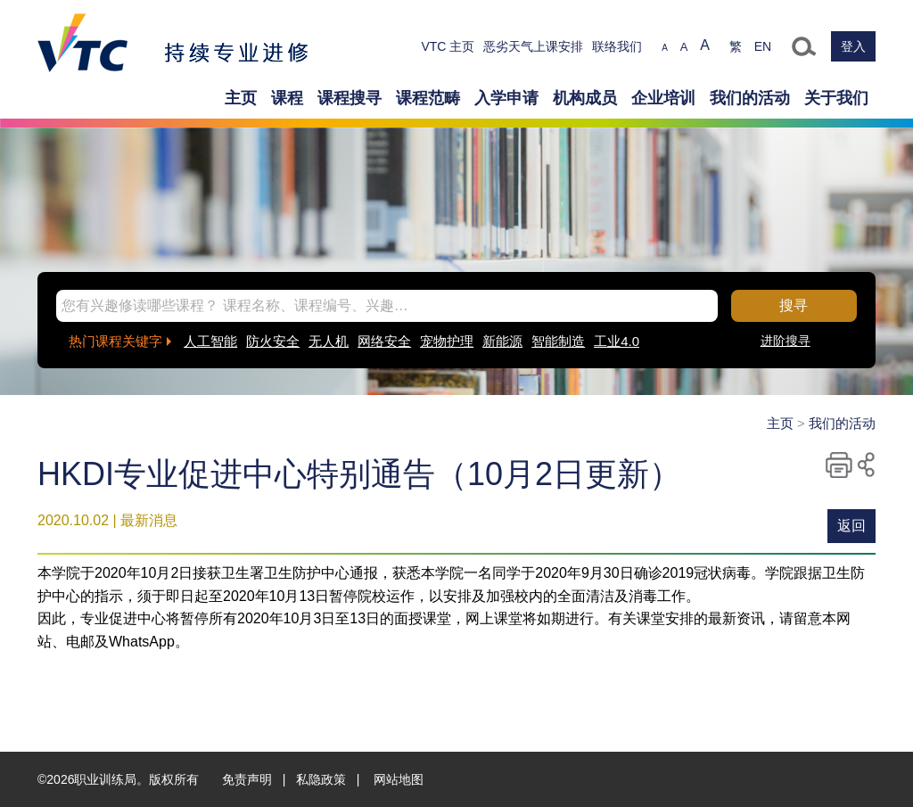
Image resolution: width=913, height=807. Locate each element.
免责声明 (247, 779)
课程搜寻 (349, 98)
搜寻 (793, 305)
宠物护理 (446, 341)
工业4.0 (616, 341)
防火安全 (273, 341)
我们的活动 (750, 98)
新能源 (502, 341)
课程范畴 (428, 98)
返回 (851, 525)
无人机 (328, 341)
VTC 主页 (447, 46)
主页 (241, 98)
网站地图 (399, 779)
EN (762, 46)
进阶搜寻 (785, 341)
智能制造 (558, 341)
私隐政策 (321, 779)
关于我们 (836, 98)
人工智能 (210, 341)
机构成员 (585, 98)
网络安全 (384, 341)
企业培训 (663, 98)
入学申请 (506, 98)
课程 (287, 98)
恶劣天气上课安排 (533, 46)
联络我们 (617, 46)
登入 (853, 46)
